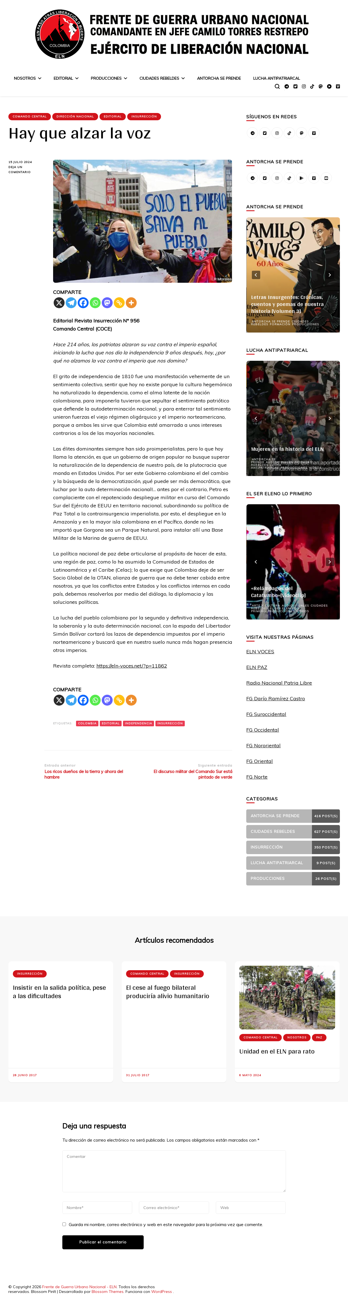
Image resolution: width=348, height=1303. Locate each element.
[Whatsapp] (95, 302)
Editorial (63, 78)
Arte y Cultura (266, 605)
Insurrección (144, 116)
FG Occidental (262, 730)
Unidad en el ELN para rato (277, 1051)
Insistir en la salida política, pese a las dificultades (59, 991)
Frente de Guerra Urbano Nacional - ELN (79, 1286)
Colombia (87, 723)
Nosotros (25, 78)
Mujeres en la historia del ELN (287, 449)
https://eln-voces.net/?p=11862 (131, 666)
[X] (59, 302)
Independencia (138, 723)
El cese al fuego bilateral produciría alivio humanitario (167, 991)
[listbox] (293, 275)
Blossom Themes (108, 1291)
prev (256, 275)
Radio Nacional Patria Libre (279, 683)
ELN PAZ (256, 667)
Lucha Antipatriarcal (276, 78)
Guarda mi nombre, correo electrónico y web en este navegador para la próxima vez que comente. (166, 1224)
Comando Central (30, 116)
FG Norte (256, 777)
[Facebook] (83, 302)
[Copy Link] (119, 302)
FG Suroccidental (266, 714)
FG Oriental (259, 761)
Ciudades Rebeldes (159, 78)
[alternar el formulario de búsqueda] (277, 86)
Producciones (106, 78)
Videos (315, 468)
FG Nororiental (263, 745)
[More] (131, 302)
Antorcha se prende (219, 78)
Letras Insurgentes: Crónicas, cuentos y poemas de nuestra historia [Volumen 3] (287, 304)
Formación (280, 324)
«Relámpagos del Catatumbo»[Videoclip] (278, 591)
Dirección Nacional (75, 116)
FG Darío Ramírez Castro (275, 698)
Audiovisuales (279, 462)
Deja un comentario (24, 170)
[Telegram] (71, 302)
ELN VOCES (260, 651)
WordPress (161, 1291)
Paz (319, 1037)
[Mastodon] (107, 302)
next (330, 275)
